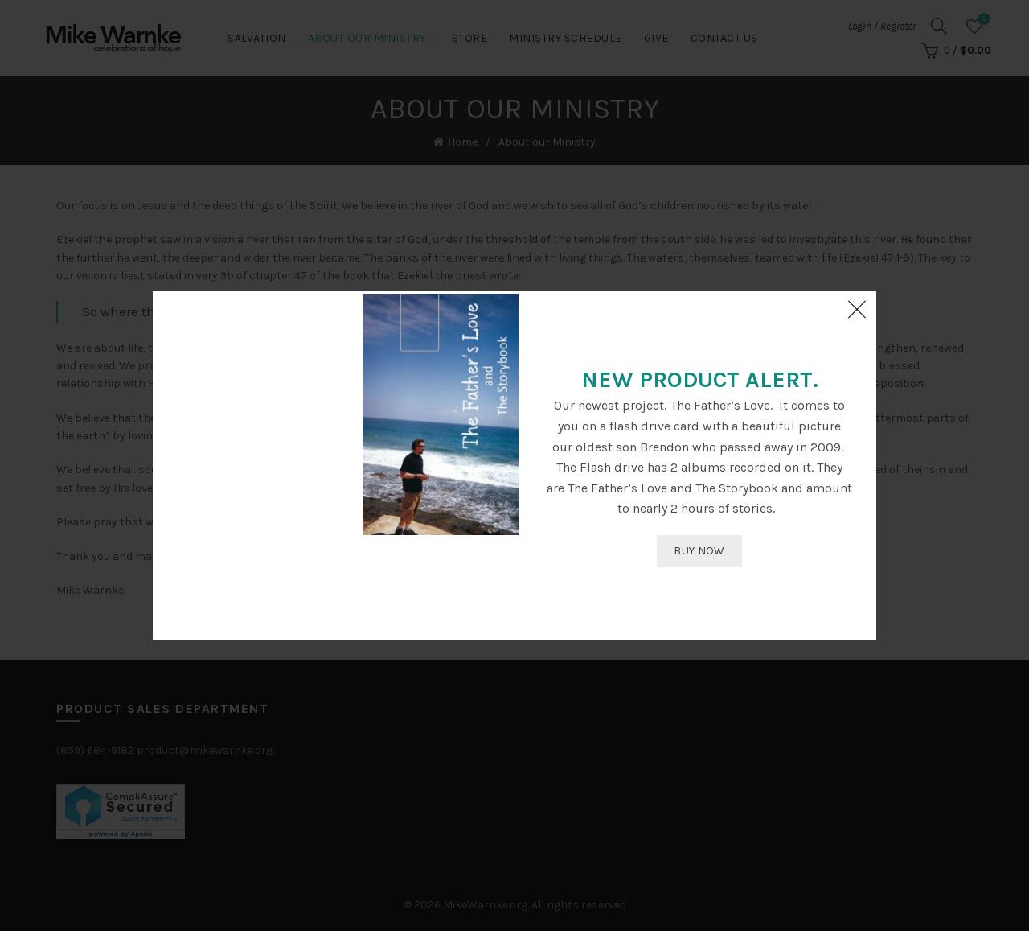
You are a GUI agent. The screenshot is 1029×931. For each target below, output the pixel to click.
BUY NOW (699, 551)
